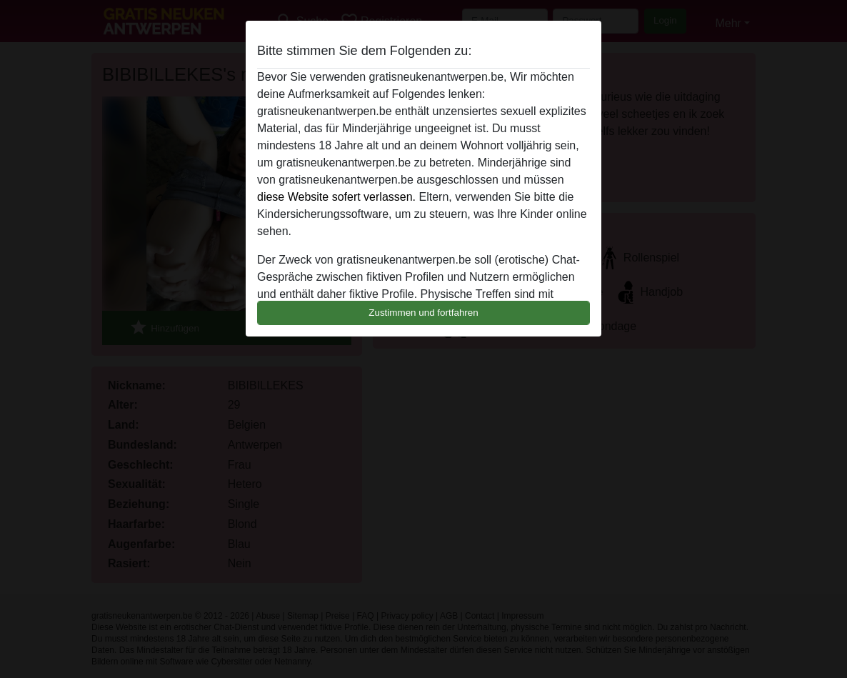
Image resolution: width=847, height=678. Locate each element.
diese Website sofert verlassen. (336, 197)
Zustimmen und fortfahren (423, 312)
